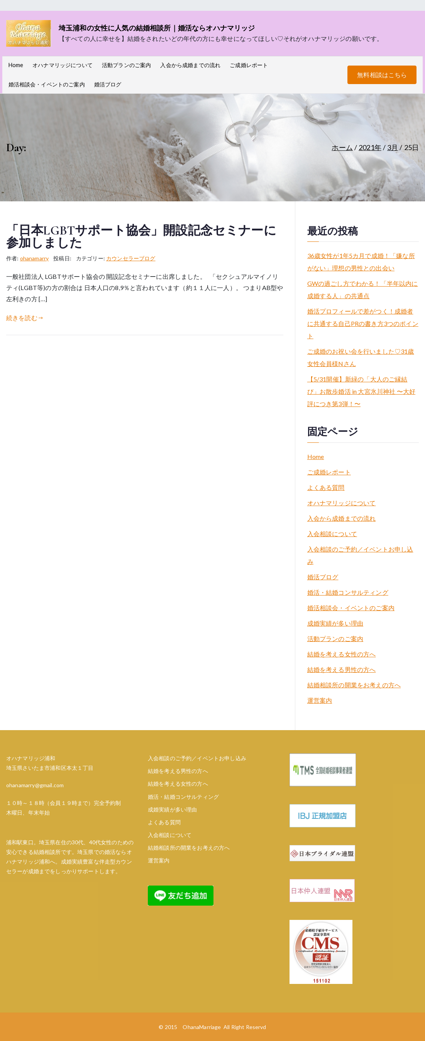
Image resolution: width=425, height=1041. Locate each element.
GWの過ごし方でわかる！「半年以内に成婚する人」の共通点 (362, 289)
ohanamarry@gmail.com (35, 785)
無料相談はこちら (382, 74)
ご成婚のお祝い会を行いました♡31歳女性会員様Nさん (360, 357)
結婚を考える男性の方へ (341, 669)
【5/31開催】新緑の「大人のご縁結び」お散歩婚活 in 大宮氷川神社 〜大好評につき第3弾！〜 (361, 391)
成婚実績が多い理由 (335, 623)
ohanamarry (34, 258)
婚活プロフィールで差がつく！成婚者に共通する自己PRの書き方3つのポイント (362, 323)
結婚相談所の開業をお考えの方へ (354, 684)
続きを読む (24, 317)
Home (16, 65)
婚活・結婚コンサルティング (347, 592)
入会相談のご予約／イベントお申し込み (360, 555)
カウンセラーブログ (130, 258)
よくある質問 (326, 487)
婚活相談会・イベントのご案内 (46, 84)
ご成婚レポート (249, 65)
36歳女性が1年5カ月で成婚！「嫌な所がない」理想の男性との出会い (361, 262)
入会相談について (332, 533)
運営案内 (319, 700)
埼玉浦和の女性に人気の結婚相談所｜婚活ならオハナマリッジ (157, 28)
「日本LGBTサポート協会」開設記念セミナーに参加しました (141, 236)
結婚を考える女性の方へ (341, 654)
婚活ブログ (108, 84)
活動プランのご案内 (126, 65)
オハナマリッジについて (62, 65)
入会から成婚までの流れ (190, 65)
